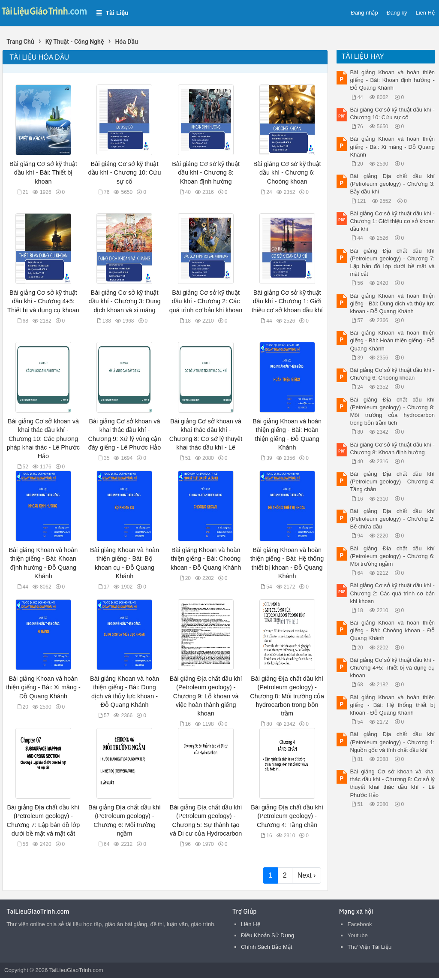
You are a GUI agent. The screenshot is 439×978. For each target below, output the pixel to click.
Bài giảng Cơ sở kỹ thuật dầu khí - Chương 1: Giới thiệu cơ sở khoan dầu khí (287, 301)
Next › (307, 875)
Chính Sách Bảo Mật (266, 947)
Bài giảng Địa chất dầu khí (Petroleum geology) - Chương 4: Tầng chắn (287, 816)
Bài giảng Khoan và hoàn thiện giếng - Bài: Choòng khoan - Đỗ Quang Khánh (206, 558)
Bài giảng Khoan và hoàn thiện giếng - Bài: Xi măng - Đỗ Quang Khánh (43, 687)
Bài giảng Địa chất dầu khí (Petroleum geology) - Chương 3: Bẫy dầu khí (392, 184)
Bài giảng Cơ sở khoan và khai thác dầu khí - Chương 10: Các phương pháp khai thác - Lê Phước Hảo (43, 438)
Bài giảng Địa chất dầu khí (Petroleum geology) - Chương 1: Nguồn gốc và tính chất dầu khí (392, 742)
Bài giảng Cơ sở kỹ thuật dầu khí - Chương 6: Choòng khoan (287, 172)
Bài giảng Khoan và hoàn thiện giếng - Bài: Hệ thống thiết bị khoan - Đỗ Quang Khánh (392, 705)
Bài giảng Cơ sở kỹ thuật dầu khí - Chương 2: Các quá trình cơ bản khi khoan (206, 301)
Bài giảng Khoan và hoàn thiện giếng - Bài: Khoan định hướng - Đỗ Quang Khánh (392, 80)
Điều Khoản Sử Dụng (267, 935)
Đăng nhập (364, 12)
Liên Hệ (425, 12)
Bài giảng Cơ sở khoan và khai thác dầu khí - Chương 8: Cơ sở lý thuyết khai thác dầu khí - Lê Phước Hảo (392, 783)
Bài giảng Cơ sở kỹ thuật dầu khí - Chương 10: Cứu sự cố (124, 172)
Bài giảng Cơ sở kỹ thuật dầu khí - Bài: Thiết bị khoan (43, 172)
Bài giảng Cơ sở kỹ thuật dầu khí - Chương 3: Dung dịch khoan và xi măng (125, 301)
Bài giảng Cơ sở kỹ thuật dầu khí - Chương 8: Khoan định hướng (206, 172)
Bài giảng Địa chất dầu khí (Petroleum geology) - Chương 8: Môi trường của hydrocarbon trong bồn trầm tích (392, 411)
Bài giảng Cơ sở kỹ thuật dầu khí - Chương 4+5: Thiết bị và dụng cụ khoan (43, 301)
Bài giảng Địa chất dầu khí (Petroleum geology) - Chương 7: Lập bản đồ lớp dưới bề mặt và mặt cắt (392, 263)
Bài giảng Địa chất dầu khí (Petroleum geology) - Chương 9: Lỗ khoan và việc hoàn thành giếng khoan (206, 696)
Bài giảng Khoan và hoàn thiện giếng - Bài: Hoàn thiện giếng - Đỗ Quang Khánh (392, 340)
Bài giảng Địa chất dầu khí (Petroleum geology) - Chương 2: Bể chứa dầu (392, 519)
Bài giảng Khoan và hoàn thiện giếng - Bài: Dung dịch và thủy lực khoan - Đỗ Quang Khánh (392, 303)
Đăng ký (397, 12)
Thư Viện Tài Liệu (369, 947)
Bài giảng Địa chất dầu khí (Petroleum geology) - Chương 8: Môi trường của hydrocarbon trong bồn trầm (287, 696)
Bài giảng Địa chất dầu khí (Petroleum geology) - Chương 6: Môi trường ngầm (392, 556)
